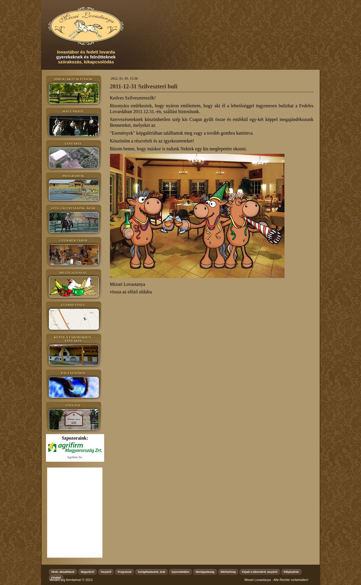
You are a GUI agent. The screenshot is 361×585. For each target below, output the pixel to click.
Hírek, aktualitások (63, 571)
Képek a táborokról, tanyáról (260, 571)
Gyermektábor (180, 571)
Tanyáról (106, 571)
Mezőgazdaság (205, 571)
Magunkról (87, 571)
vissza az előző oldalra (131, 291)
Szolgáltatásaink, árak (151, 571)
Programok (124, 571)
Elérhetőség (228, 571)
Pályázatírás (291, 571)
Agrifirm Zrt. (75, 457)
